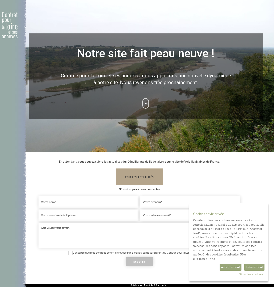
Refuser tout (254, 267)
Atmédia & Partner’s (155, 285)
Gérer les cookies (251, 274)
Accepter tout (230, 267)
